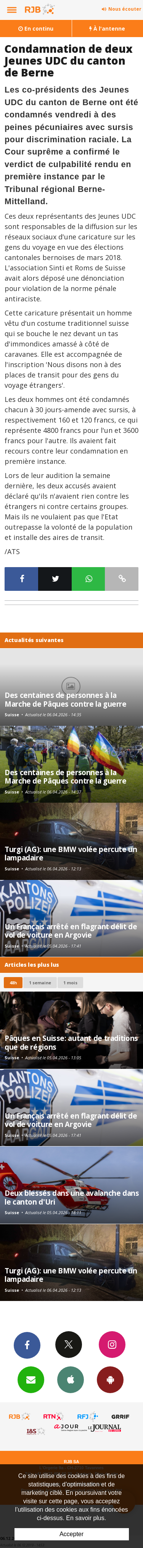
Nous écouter (124, 9)
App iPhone (70, 1379)
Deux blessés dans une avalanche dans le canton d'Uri (72, 1197)
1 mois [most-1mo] (70, 982)
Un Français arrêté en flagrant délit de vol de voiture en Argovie (71, 931)
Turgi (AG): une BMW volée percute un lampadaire (71, 853)
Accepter (71, 1534)
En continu (35, 28)
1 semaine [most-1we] (40, 982)
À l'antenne (107, 28)
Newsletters (31, 1379)
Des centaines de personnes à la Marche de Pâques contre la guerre (66, 699)
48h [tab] (13, 982)
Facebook (27, 1345)
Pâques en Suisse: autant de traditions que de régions (71, 1042)
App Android (110, 1379)
